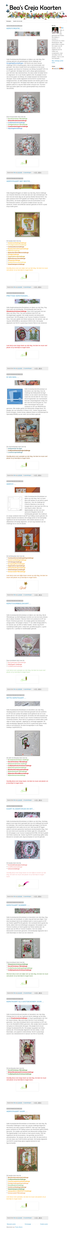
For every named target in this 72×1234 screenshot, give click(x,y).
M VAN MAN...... (12, 377)
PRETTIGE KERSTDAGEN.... (18, 296)
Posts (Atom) (18, 1227)
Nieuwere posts (11, 1224)
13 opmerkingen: (27, 368)
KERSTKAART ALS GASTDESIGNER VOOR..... (25, 1002)
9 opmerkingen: (27, 896)
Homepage (28, 1224)
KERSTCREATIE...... (14, 28)
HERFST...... (11, 484)
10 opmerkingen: (27, 1217)
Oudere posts (44, 1224)
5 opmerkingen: (27, 475)
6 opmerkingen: (27, 172)
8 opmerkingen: (27, 287)
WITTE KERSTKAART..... (16, 698)
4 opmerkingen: (27, 689)
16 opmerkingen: (27, 800)
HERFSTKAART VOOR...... (17, 1111)
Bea (62, 27)
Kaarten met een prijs (17, 21)
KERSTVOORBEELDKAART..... (18, 604)
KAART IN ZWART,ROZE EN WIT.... (20, 809)
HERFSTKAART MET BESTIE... (18, 181)
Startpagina (8, 21)
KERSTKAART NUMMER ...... (18, 905)
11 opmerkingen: (27, 594)
